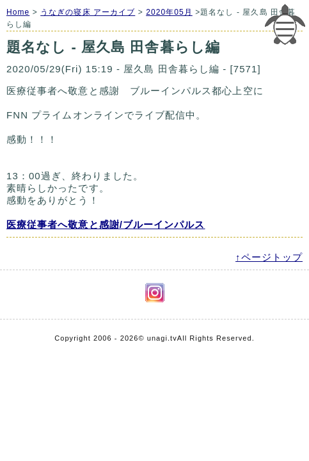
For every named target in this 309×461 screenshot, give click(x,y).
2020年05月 (169, 12)
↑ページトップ (269, 257)
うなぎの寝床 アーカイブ (87, 12)
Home (17, 12)
